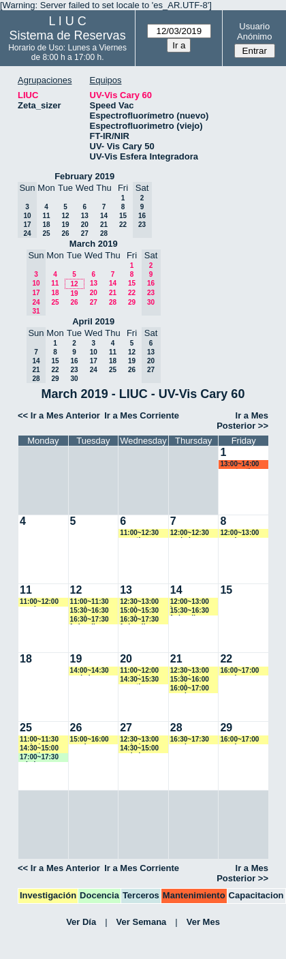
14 (104, 215)
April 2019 (93, 321)
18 (46, 224)
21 (104, 224)
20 (85, 224)
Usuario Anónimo (254, 31)
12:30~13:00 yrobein (189, 671)
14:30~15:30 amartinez (139, 679)
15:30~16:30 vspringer (89, 611)
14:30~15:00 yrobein (139, 748)
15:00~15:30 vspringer (139, 611)
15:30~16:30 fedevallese (189, 611)
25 (46, 233)
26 (65, 233)
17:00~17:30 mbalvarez (39, 757)
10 (93, 352)
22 (123, 224)
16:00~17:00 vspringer (189, 688)
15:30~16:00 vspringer (189, 679)
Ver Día (81, 922)
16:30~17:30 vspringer (189, 739)
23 (74, 370)
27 (85, 233)
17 (93, 361)
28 (104, 233)
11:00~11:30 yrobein (39, 739)
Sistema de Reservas (68, 35)
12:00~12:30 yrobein (189, 533)
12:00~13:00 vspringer (239, 533)
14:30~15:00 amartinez (39, 748)
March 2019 (93, 244)
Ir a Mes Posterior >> (242, 420)
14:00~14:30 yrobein (89, 671)
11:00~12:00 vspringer (39, 602)
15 (123, 215)
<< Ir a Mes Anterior (59, 415)
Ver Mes (203, 922)
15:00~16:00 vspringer (89, 739)
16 (74, 361)
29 (132, 302)
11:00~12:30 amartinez (139, 533)
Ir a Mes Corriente (141, 415)
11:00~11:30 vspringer (89, 602)
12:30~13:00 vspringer (139, 602)
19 (65, 224)
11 (46, 215)
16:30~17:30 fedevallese (89, 619)
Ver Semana (141, 922)
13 (85, 215)
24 (93, 370)
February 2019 (84, 176)
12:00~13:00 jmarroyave (189, 602)
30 (74, 378)
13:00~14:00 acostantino (239, 464)
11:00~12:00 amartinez (139, 671)
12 (65, 215)
